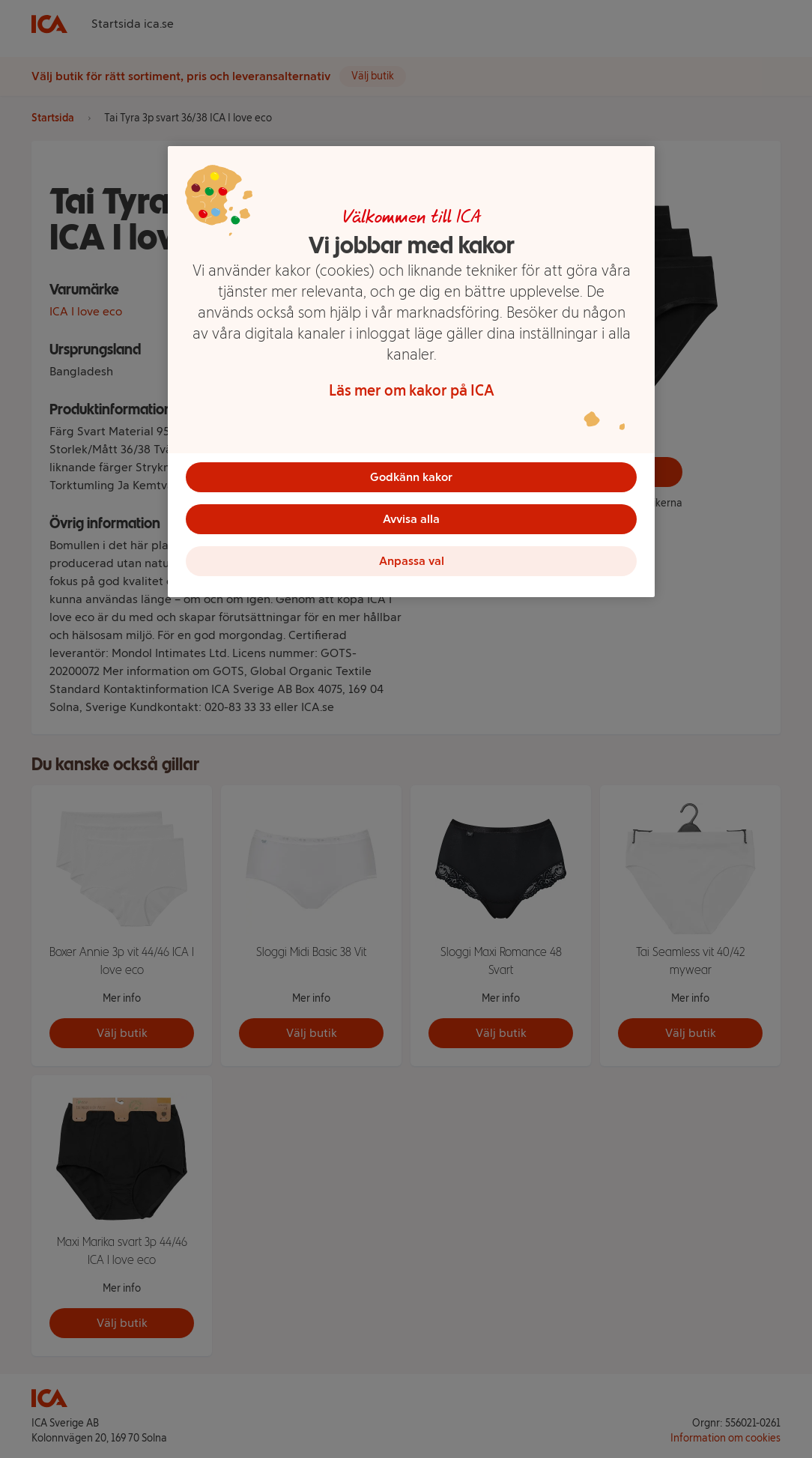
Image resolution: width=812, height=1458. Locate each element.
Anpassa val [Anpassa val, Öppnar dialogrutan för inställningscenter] (411, 561)
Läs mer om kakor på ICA (411, 390)
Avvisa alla (411, 519)
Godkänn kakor (411, 477)
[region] (411, 371)
